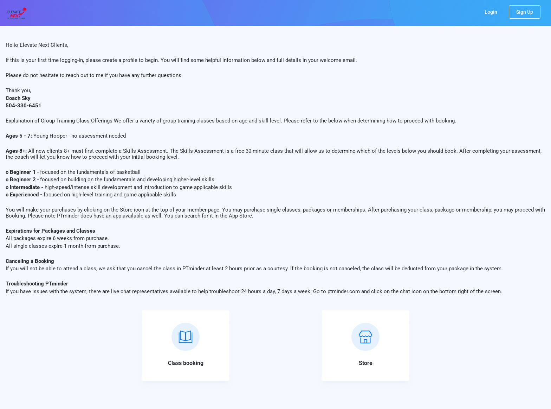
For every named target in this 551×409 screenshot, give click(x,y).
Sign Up (524, 12)
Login (491, 12)
